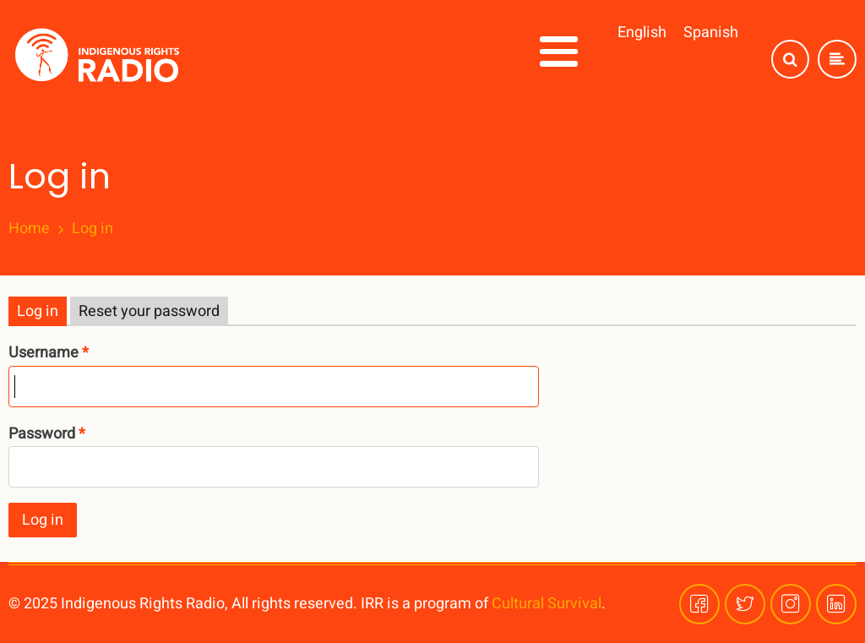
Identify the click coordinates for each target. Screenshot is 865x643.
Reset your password (149, 311)
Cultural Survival (546, 603)
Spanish (710, 32)
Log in (37, 311)
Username (43, 352)
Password (41, 433)
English (641, 32)
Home (29, 229)
